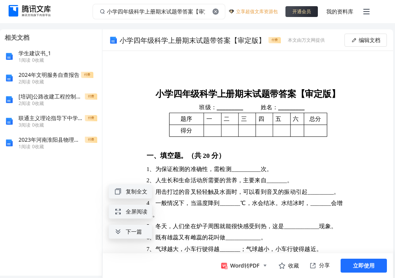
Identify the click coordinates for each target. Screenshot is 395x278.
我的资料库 (339, 11)
